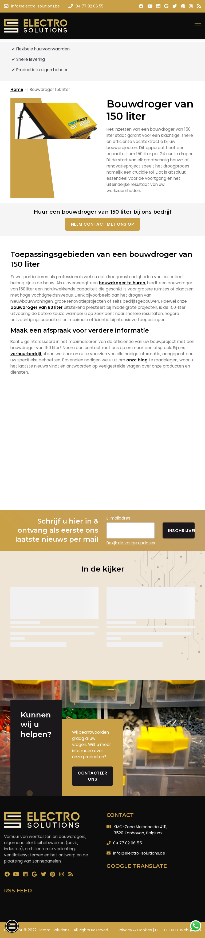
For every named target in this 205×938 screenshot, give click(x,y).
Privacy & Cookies (135, 930)
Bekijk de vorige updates (131, 543)
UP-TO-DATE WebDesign (178, 930)
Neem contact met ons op (102, 224)
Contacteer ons (92, 776)
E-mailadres (118, 518)
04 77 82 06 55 (127, 843)
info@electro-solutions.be (139, 853)
